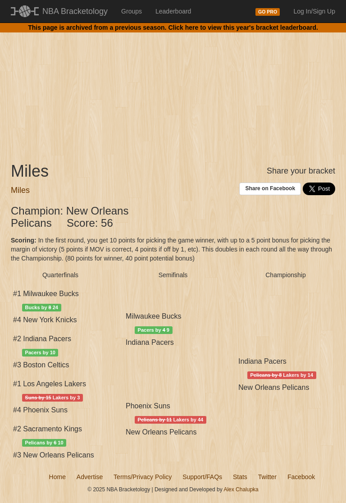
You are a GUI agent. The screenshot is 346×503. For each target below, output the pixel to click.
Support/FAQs (202, 476)
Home (57, 476)
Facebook (301, 476)
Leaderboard (173, 11)
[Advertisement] (173, 90)
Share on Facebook (270, 188)
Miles (20, 190)
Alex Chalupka (240, 489)
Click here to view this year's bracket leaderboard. (243, 27)
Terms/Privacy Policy (143, 476)
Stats (240, 476)
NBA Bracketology (75, 11)
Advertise (90, 476)
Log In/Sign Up (314, 11)
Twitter (267, 476)
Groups (131, 11)
